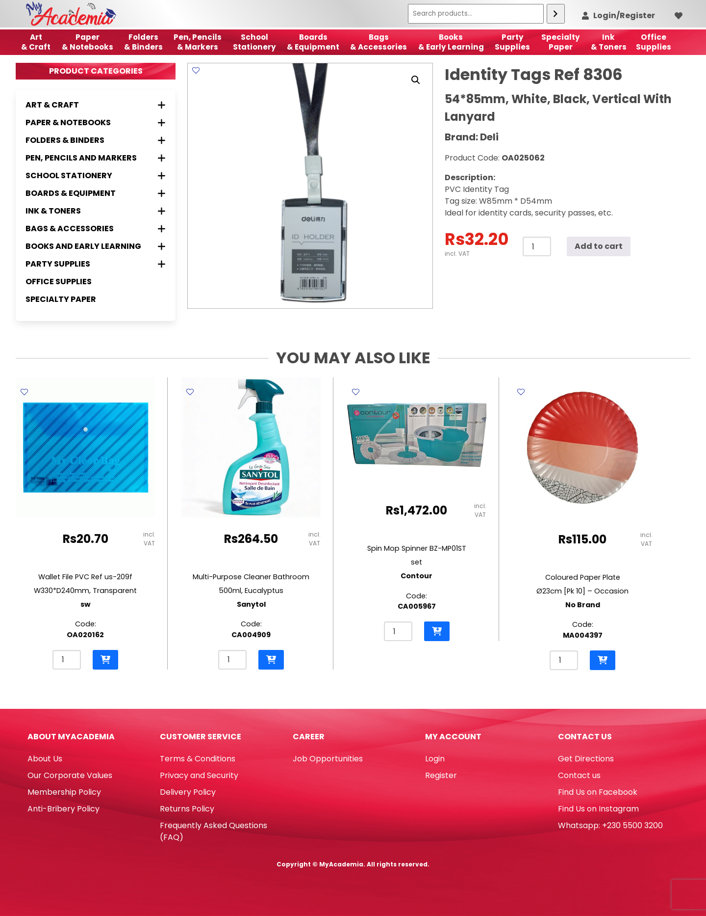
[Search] (556, 14)
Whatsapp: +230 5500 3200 (610, 825)
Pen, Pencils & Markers (198, 42)
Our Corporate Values (69, 775)
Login (435, 758)
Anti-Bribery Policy (63, 808)
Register (441, 775)
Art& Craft (35, 42)
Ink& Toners (609, 42)
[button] (416, 80)
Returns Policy (187, 808)
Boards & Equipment (313, 42)
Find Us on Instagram (598, 808)
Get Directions (586, 758)
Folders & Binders (143, 42)
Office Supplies (58, 281)
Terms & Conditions (197, 758)
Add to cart (599, 246)
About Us (44, 758)
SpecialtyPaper (560, 42)
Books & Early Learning (451, 42)
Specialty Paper (60, 299)
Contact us (579, 775)
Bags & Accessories (378, 42)
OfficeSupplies (653, 42)
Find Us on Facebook (597, 792)
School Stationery (254, 42)
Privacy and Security (199, 775)
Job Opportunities (328, 758)
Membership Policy (64, 792)
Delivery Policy (188, 792)
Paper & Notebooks (87, 42)
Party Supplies (512, 42)
